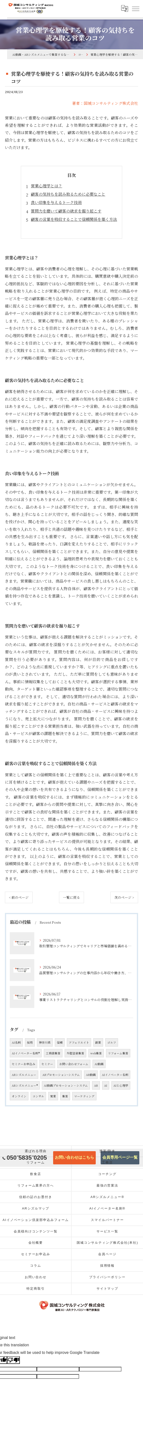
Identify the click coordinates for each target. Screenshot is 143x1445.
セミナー (47, 1064)
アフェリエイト (79, 1042)
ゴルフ (111, 1042)
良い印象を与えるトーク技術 (56, 202)
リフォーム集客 (118, 1053)
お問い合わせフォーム (73, 1064)
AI (105, 1085)
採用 (30, 1042)
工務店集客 (53, 1053)
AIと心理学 (120, 1085)
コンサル (38, 1096)
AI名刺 (16, 1042)
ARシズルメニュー (24, 1075)
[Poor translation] (13, 1360)
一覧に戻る (71, 897)
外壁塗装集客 (75, 1053)
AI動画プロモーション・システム (66, 1085)
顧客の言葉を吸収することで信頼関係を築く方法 (74, 219)
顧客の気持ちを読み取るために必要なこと (68, 194)
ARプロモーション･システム (61, 1075)
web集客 (96, 1053)
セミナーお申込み (23, 1064)
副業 (98, 1042)
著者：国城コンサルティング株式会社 (105, 103)
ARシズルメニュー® (25, 1085)
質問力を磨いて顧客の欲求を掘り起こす (66, 211)
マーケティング (84, 1096)
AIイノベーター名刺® (26, 1053)
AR (96, 1085)
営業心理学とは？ (46, 186)
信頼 (60, 1042)
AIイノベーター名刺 (115, 1075)
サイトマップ (107, 1288)
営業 (53, 1096)
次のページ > (124, 897)
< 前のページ (19, 897)
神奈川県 (45, 1042)
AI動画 (99, 1064)
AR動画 (91, 1075)
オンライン (19, 1096)
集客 (65, 1096)
